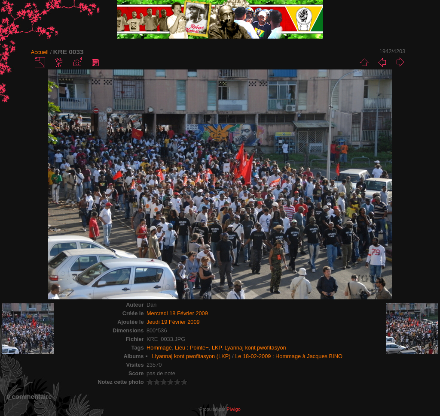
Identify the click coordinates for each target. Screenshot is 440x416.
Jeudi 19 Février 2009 (173, 322)
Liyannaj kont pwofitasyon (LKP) (191, 356)
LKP (217, 347)
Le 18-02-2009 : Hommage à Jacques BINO (288, 356)
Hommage (159, 347)
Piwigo (233, 409)
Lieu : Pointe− (192, 347)
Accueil (40, 52)
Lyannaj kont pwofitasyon (255, 347)
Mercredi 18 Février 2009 (177, 313)
